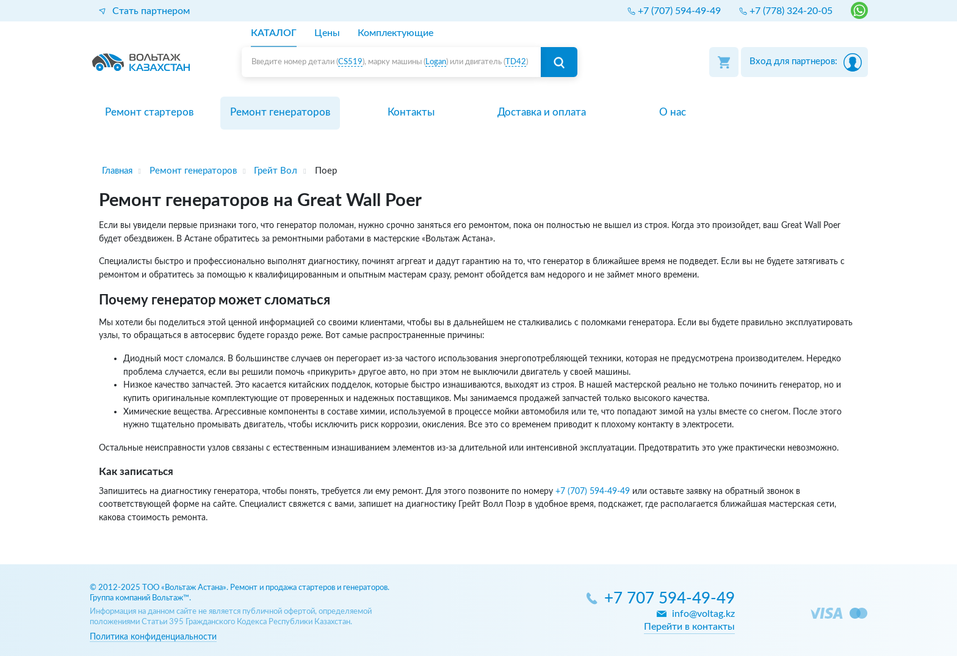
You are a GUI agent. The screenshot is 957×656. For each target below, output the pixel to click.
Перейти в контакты (689, 627)
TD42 (515, 62)
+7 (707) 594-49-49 (592, 491)
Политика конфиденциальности (153, 636)
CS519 (350, 62)
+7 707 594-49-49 (669, 598)
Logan (435, 62)
